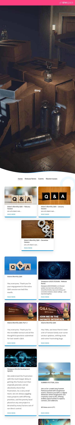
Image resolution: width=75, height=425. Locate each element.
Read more (11, 214)
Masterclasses (51, 178)
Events (41, 178)
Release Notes (30, 178)
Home (20, 178)
